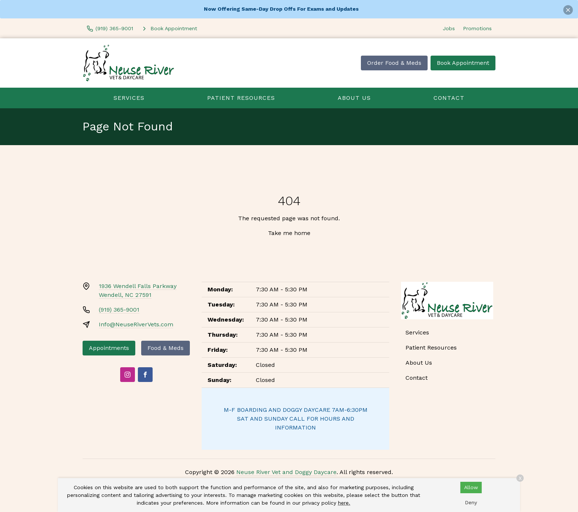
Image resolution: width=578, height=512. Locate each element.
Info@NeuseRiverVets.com (136, 324)
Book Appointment (463, 62)
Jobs (449, 28)
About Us (354, 97)
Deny (471, 502)
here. (344, 503)
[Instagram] (127, 374)
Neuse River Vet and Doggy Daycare (286, 472)
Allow (471, 487)
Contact (449, 97)
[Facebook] (145, 374)
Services (129, 97)
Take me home (289, 232)
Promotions (477, 28)
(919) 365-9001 (119, 309)
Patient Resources (241, 97)
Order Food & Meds (394, 62)
